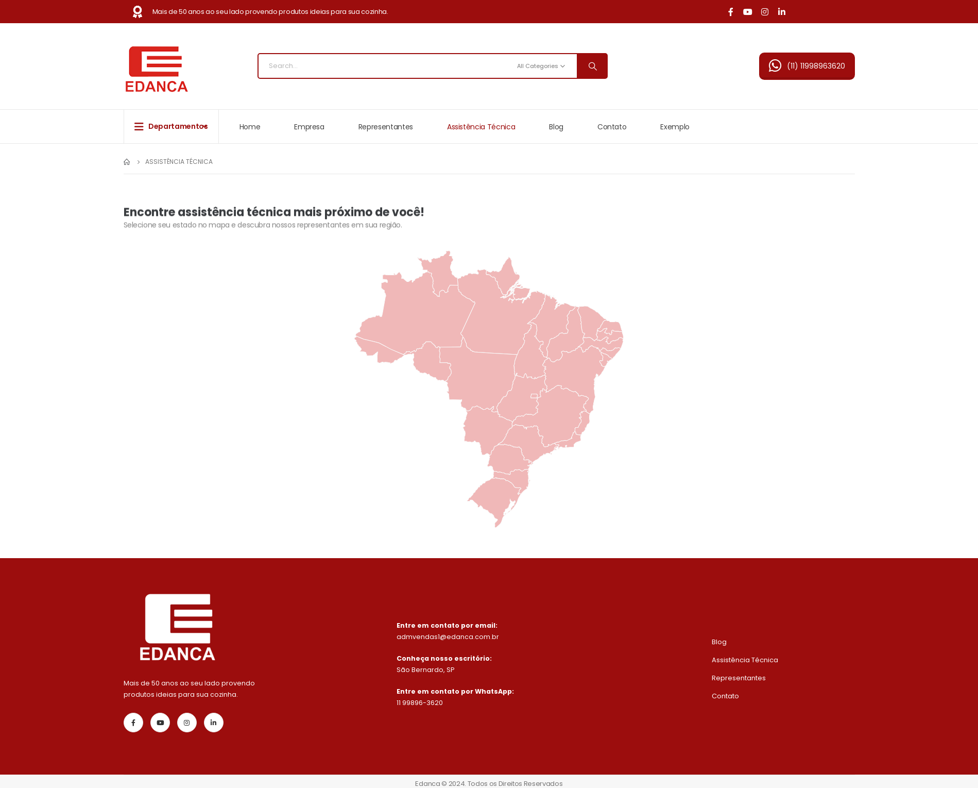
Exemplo (675, 127)
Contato (612, 127)
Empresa (309, 127)
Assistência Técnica (481, 127)
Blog (556, 127)
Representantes (385, 127)
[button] (807, 66)
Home (250, 127)
